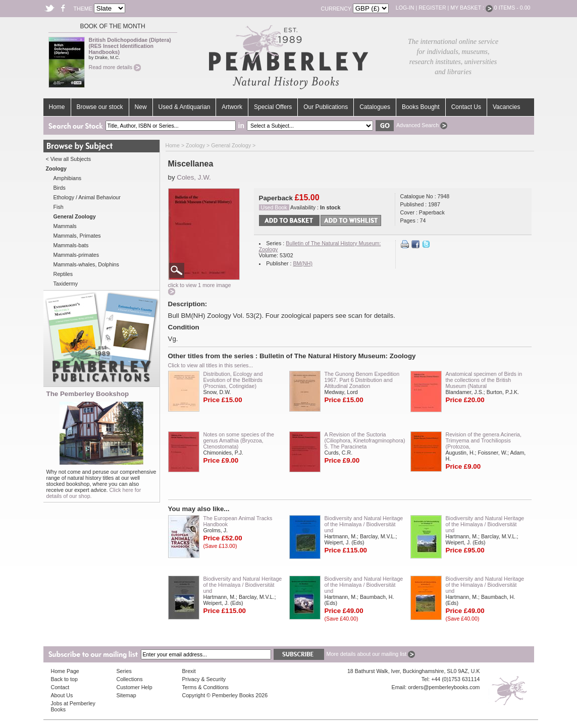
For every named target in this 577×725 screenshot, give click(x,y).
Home (57, 106)
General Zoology (231, 145)
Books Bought (421, 106)
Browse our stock (100, 106)
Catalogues (374, 106)
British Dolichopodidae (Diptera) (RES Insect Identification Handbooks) (130, 46)
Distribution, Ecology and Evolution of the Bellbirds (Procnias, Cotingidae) (233, 380)
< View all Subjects (68, 159)
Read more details (115, 67)
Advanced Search (421, 125)
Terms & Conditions (205, 687)
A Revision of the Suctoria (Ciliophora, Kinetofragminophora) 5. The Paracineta (365, 440)
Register (432, 8)
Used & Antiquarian (185, 106)
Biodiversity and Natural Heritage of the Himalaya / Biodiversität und (364, 524)
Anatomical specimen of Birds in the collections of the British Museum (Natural (484, 380)
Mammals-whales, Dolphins (86, 264)
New (141, 106)
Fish (59, 207)
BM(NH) (302, 263)
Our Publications (325, 106)
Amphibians (68, 178)
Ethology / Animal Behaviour (87, 197)
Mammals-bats (71, 245)
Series (124, 671)
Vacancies (506, 106)
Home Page (65, 671)
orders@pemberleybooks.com (444, 687)
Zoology (195, 145)
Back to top (64, 679)
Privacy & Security (204, 679)
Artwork (232, 106)
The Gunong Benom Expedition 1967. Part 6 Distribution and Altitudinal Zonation (362, 380)
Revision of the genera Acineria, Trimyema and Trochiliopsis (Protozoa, (483, 440)
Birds (60, 188)
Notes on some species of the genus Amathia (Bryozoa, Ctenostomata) (238, 440)
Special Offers (273, 106)
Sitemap (126, 695)
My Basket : (471, 8)
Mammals (65, 226)
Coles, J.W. (194, 177)
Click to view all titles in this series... (210, 365)
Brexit (189, 671)
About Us (62, 695)
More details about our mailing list (371, 654)
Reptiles (63, 274)
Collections (130, 679)
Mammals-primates (76, 255)
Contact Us (466, 106)
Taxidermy (66, 284)
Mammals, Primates (77, 236)
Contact (60, 687)
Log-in (405, 8)
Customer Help (134, 687)
